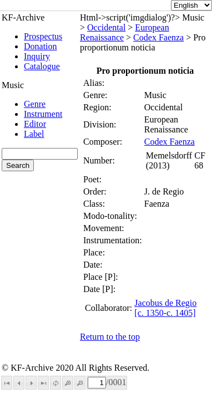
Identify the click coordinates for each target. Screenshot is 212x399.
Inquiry (37, 56)
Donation (40, 46)
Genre (35, 104)
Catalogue (42, 66)
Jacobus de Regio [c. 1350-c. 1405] (165, 308)
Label (34, 134)
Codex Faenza (158, 37)
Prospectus (43, 36)
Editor (35, 124)
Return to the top (110, 336)
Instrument (43, 114)
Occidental (106, 27)
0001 (117, 382)
